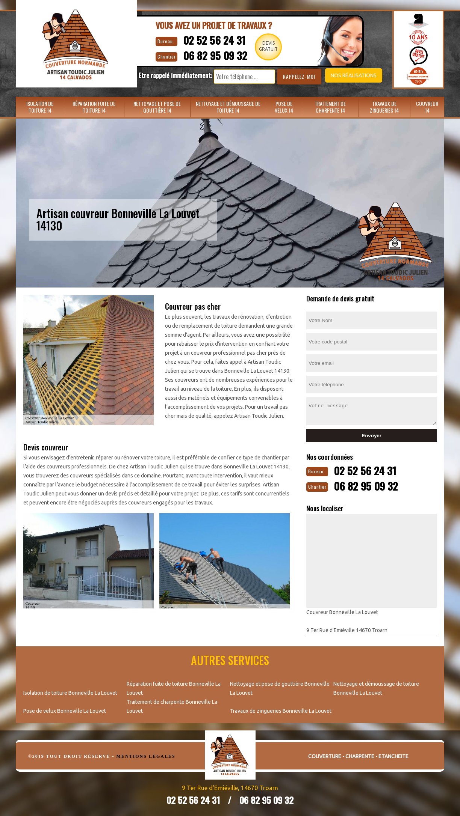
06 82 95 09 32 (211, 54)
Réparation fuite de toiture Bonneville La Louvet (174, 687)
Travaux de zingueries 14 (384, 106)
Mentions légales (146, 755)
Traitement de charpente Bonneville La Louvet (172, 705)
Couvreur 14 (427, 106)
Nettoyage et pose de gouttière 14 (157, 106)
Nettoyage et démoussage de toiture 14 (228, 106)
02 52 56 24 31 (210, 39)
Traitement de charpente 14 (330, 106)
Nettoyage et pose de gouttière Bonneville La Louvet (280, 687)
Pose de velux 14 (284, 106)
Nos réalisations (348, 75)
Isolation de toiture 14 (39, 106)
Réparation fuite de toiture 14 (94, 106)
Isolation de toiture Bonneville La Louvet (70, 692)
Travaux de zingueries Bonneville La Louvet (280, 710)
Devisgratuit (267, 46)
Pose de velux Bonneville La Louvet (64, 710)
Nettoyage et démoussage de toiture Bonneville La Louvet (376, 687)
